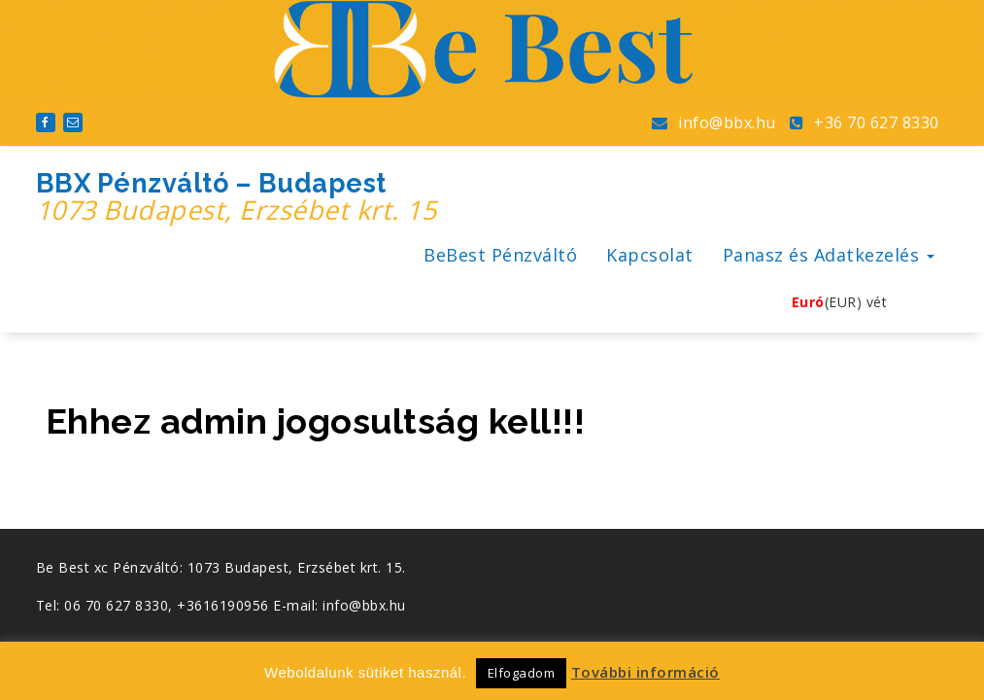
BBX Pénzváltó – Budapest (236, 198)
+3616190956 (223, 605)
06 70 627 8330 (116, 605)
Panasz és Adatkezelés (828, 254)
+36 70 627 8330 (864, 122)
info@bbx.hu (714, 122)
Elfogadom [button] (522, 673)
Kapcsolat (650, 254)
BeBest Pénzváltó (500, 254)
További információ (645, 672)
